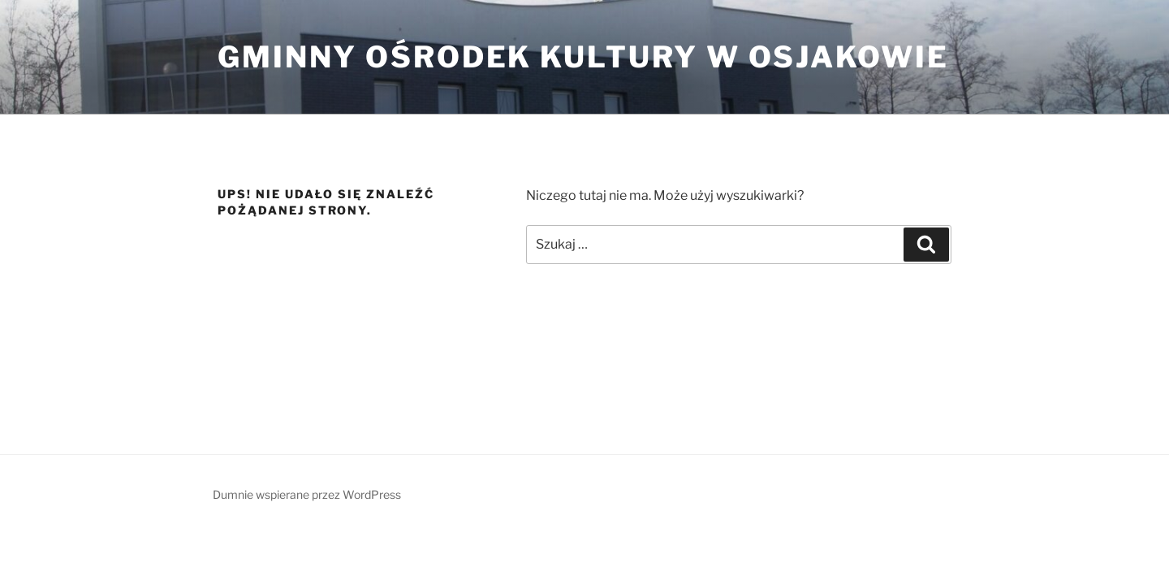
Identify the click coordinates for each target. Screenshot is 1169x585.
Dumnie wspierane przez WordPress (307, 494)
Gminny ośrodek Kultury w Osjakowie (583, 57)
